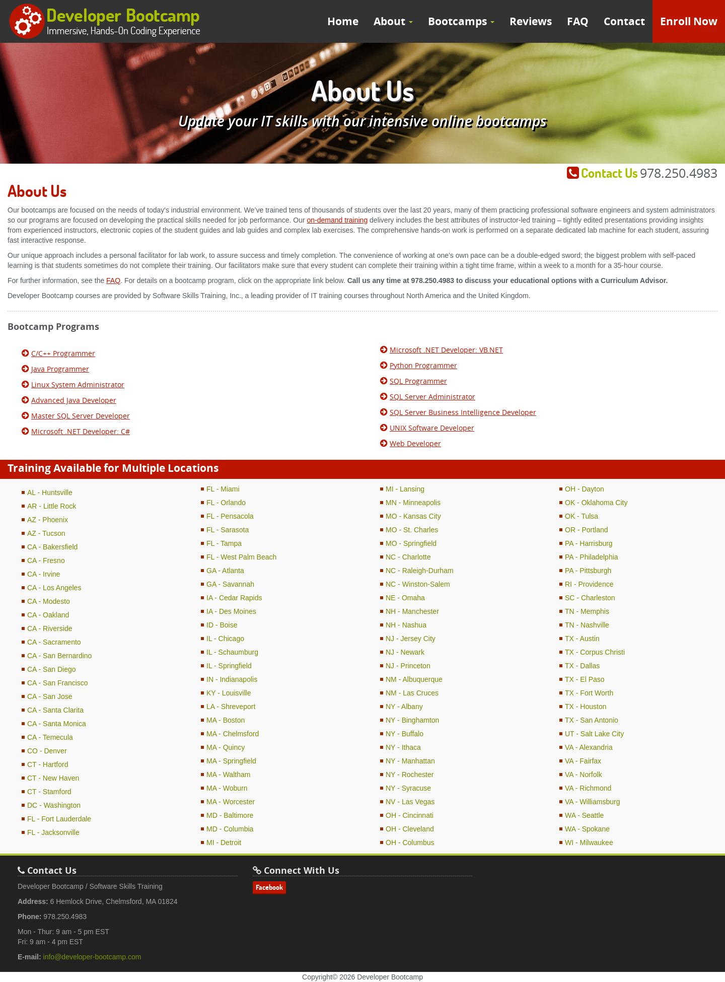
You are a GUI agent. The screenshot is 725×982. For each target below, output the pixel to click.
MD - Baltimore (229, 815)
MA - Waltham (228, 774)
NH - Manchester (412, 611)
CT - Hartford (47, 764)
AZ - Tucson (46, 533)
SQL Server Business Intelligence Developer (463, 412)
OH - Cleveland (410, 829)
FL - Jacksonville (53, 832)
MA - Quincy (225, 747)
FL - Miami (223, 489)
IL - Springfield (229, 666)
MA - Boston (225, 720)
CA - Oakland (48, 615)
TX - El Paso (585, 679)
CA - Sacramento (54, 642)
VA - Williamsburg (592, 802)
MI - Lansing (405, 489)
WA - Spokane (587, 829)
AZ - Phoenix (47, 520)
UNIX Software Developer (432, 428)
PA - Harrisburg (589, 543)
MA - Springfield (231, 761)
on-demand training (337, 220)
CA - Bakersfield (52, 547)
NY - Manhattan (410, 761)
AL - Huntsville (49, 492)
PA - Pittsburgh (588, 571)
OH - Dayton (584, 489)
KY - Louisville (228, 693)
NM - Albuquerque (414, 679)
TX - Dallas (582, 666)
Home (342, 21)
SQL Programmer (418, 381)
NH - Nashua (406, 625)
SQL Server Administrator (432, 396)
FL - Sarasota (227, 530)
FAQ (578, 21)
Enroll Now (688, 21)
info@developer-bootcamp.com (92, 957)
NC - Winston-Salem (418, 584)
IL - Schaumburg (232, 652)
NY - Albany (404, 707)
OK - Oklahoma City (596, 503)
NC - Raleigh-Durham (420, 571)
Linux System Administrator (77, 384)
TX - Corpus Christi (595, 652)
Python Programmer (423, 365)
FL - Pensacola (230, 516)
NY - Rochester (409, 774)
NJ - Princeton (408, 666)
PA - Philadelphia (591, 557)
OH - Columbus (410, 842)
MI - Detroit (223, 842)
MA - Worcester (230, 802)
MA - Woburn (226, 788)
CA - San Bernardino (59, 656)
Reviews (531, 21)
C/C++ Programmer (63, 353)
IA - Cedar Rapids (234, 598)
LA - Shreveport (230, 707)
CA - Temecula (50, 737)
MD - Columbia (229, 829)
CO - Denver (47, 751)
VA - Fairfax (583, 761)
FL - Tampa (224, 543)
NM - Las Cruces (412, 693)
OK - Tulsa (581, 516)
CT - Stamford (49, 792)
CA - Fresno (46, 560)
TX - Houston (585, 707)
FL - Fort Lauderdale (59, 819)
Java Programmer (60, 369)
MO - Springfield (411, 543)
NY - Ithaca (403, 747)
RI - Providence (589, 584)
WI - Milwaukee (589, 842)
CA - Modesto (48, 601)
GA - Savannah (230, 584)
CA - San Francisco (57, 683)
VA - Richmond (588, 788)
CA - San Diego (51, 669)
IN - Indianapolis (231, 679)
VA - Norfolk (583, 774)
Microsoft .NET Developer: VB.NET (446, 350)
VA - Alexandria (589, 747)
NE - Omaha (405, 598)
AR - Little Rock (51, 506)
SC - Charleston (590, 598)
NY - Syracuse (408, 788)
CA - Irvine (43, 574)
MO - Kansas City (413, 516)
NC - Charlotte (408, 557)
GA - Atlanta (225, 571)
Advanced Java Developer (73, 400)
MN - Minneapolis (413, 503)
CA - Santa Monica (56, 724)
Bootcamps (461, 21)
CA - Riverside (49, 628)
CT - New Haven (53, 778)
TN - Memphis (587, 611)
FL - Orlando (226, 503)
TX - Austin (582, 639)
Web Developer (415, 443)
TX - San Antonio (591, 720)
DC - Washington (54, 805)
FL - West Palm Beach (241, 557)
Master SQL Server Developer (80, 415)
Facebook (269, 887)
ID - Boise (221, 625)
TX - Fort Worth (589, 693)
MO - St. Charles (412, 530)
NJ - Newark (405, 652)
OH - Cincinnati (409, 815)
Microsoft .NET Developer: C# (80, 431)
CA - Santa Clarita (55, 710)
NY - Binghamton (412, 720)
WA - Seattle (584, 815)
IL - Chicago (225, 639)
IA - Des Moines (231, 611)
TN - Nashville (587, 625)
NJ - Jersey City (411, 639)
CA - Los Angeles (54, 588)
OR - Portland (586, 530)
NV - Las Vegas (410, 802)
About (393, 21)
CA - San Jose (49, 696)
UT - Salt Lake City (594, 734)
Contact (624, 21)
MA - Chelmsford (232, 734)
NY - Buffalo (404, 734)
